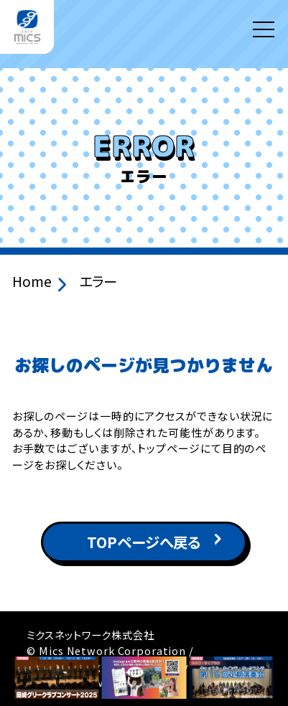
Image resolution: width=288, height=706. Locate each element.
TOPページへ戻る (143, 541)
